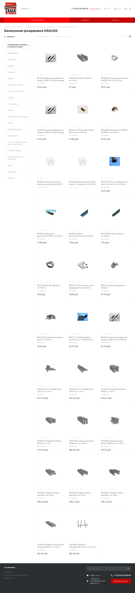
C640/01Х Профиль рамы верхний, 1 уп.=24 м (80, 494)
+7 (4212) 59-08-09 (79, 9)
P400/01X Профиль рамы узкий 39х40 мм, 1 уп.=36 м (112, 442)
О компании (9, 567)
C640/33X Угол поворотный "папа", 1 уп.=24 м (49, 390)
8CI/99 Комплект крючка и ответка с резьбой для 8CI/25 (50, 183)
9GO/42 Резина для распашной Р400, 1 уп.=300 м (50, 235)
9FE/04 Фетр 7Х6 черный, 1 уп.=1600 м (48, 286)
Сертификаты (9, 578)
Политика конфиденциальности (16, 575)
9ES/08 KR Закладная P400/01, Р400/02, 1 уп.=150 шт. (114, 131)
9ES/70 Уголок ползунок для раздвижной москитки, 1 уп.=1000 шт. (81, 287)
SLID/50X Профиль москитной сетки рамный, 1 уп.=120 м (50, 546)
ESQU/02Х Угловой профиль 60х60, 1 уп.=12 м (113, 390)
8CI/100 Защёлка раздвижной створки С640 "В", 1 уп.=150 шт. (114, 338)
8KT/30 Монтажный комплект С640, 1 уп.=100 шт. (50, 338)
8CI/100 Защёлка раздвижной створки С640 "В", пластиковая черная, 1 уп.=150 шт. (50, 132)
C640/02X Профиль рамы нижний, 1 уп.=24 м (48, 494)
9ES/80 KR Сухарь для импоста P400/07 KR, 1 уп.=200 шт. (114, 79)
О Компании (9, 572)
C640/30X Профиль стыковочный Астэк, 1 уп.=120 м (82, 546)
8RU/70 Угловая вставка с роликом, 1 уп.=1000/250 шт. (81, 338)
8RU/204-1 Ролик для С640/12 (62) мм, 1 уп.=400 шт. (82, 131)
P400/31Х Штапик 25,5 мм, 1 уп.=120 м (80, 79)
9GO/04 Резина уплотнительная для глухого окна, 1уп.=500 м (81, 236)
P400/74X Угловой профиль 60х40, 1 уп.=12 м (49, 442)
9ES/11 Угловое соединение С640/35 (113, 286)
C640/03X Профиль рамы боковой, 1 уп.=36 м (112, 494)
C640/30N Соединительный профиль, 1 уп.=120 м (81, 442)
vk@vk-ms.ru (95, 575)
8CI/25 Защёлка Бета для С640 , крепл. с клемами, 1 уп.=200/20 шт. (82, 184)
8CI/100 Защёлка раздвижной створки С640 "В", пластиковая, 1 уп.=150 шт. (50, 80)
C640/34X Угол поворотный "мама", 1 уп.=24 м (81, 390)
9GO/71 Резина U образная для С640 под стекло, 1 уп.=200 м (114, 183)
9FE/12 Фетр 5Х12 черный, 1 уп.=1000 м (112, 235)
